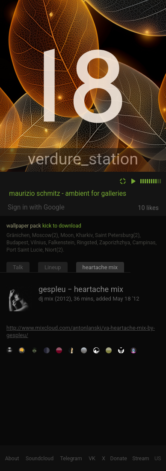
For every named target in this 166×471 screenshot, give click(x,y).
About (12, 459)
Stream (140, 459)
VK (92, 459)
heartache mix (100, 267)
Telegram (71, 459)
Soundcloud (39, 459)
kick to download (61, 226)
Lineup (52, 267)
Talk (18, 267)
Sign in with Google (36, 207)
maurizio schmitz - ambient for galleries (67, 194)
